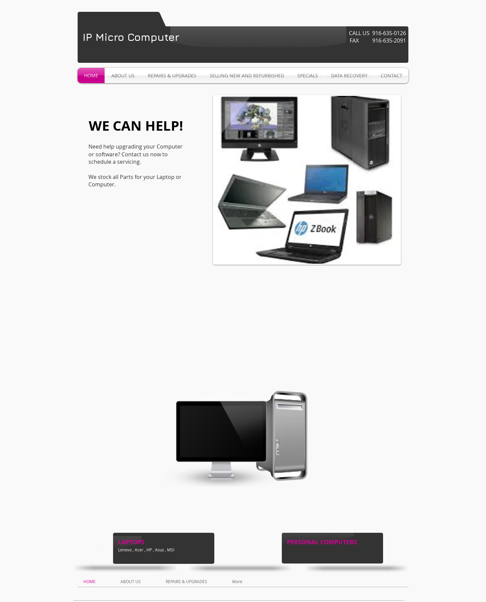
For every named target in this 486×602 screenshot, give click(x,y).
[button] (307, 180)
